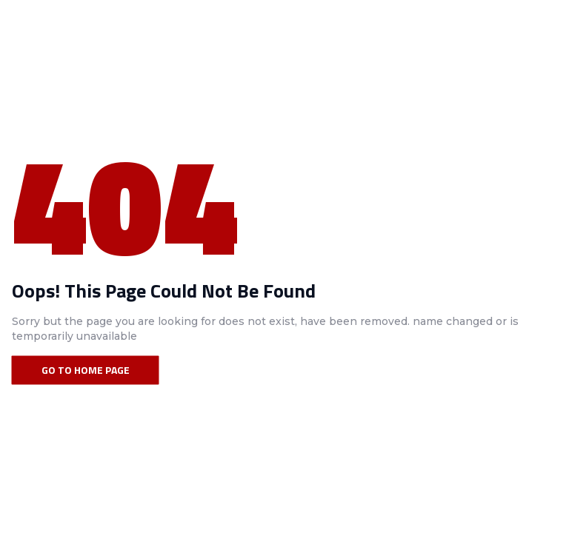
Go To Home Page (85, 370)
